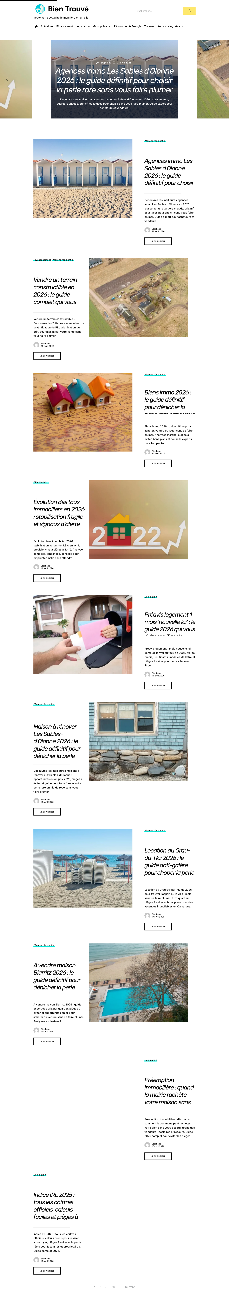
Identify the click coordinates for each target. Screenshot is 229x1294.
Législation (83, 26)
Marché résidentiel (155, 152)
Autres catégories (170, 26)
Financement (64, 26)
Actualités (47, 26)
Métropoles (102, 26)
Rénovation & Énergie (127, 26)
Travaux (149, 26)
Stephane (156, 240)
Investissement (42, 271)
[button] (225, 79)
